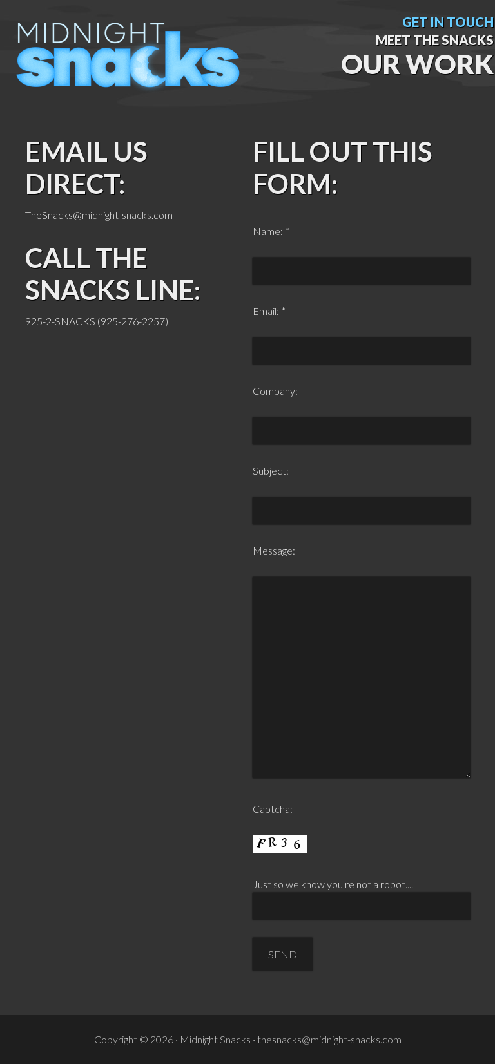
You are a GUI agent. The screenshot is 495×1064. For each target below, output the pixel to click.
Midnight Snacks (129, 67)
